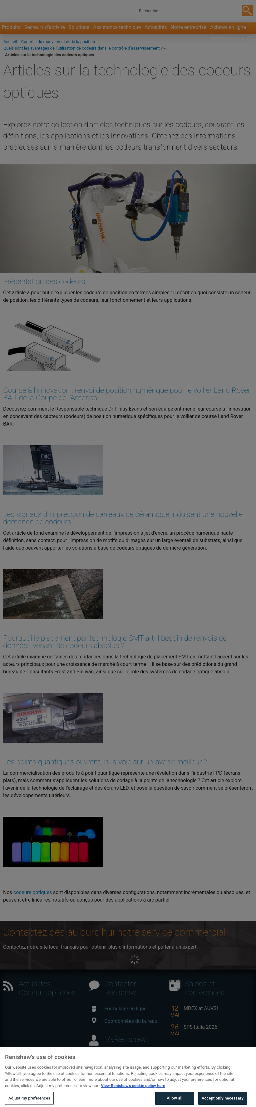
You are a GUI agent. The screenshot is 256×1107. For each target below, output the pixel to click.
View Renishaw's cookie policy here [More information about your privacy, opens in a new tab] (133, 1095)
